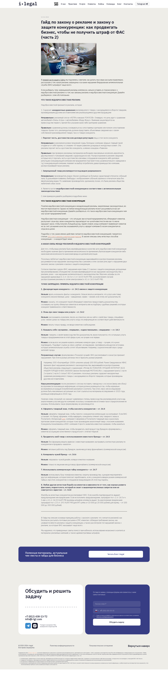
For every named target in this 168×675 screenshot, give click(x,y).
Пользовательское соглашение (101, 651)
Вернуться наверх (139, 651)
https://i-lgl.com (32, 658)
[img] (27, 4)
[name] (117, 609)
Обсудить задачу (116, 628)
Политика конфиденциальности (62, 651)
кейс (64, 422)
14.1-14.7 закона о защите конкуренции (64, 239)
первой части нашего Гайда (54, 83)
